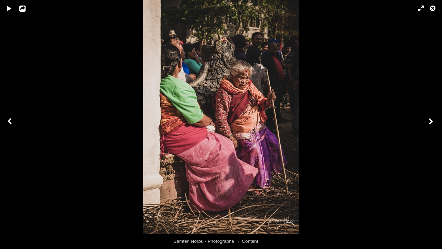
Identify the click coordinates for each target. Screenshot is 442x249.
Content (250, 241)
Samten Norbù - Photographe (205, 241)
